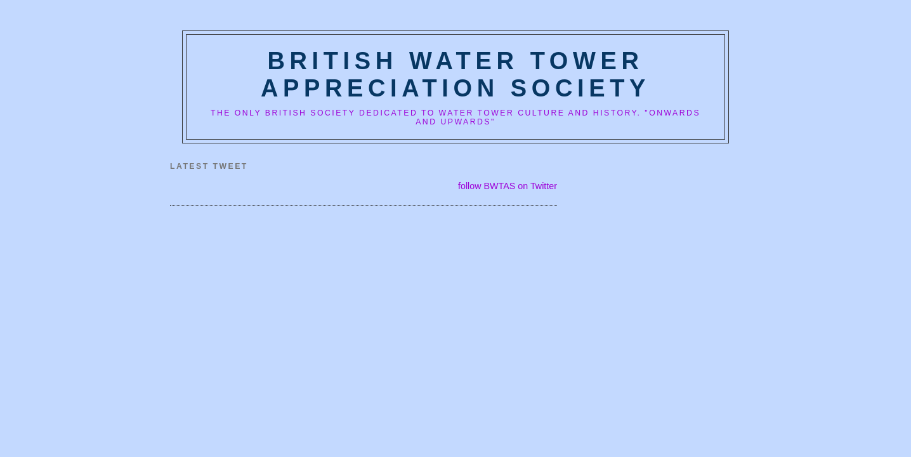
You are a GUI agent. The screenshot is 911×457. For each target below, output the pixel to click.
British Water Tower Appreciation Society (455, 75)
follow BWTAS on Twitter (507, 186)
